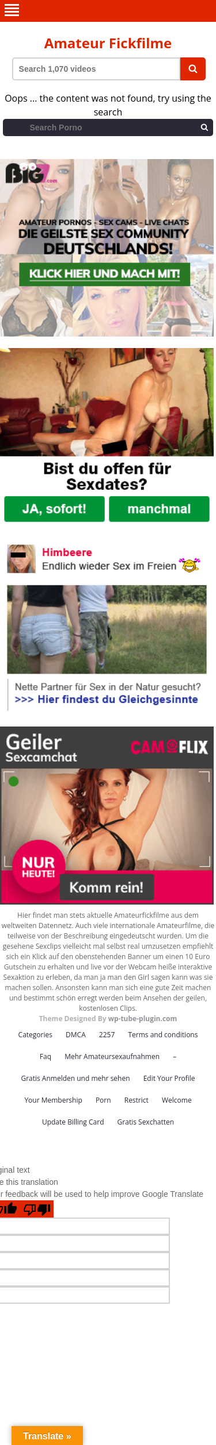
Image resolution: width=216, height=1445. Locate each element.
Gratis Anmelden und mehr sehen (75, 1078)
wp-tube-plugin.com (142, 1018)
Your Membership (53, 1100)
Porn (103, 1100)
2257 (107, 1035)
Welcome (177, 1100)
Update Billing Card (73, 1122)
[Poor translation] (37, 1209)
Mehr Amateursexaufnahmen (112, 1056)
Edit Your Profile (169, 1078)
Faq (45, 1056)
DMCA (76, 1035)
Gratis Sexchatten (146, 1122)
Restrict (136, 1100)
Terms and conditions (163, 1035)
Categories (35, 1035)
